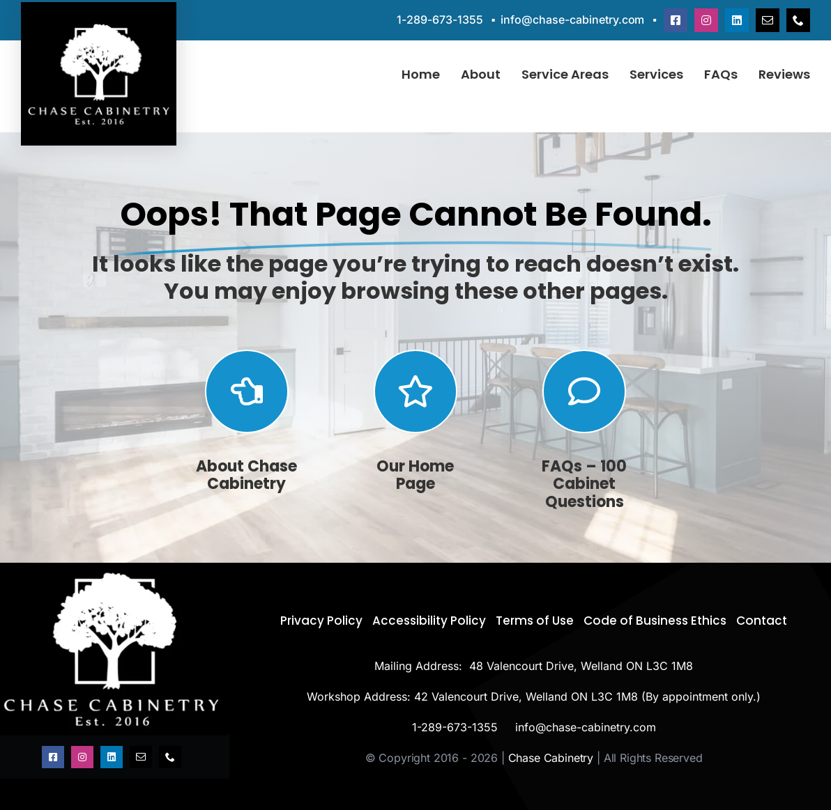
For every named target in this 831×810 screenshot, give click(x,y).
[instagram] (706, 20)
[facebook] (675, 20)
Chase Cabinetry (551, 758)
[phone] (798, 20)
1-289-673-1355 (440, 19)
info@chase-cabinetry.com (572, 19)
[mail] (767, 20)
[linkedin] (737, 20)
